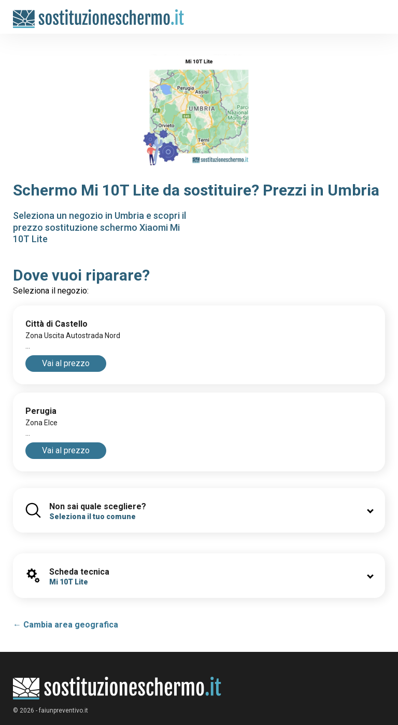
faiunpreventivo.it (63, 710)
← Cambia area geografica (65, 625)
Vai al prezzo (66, 363)
